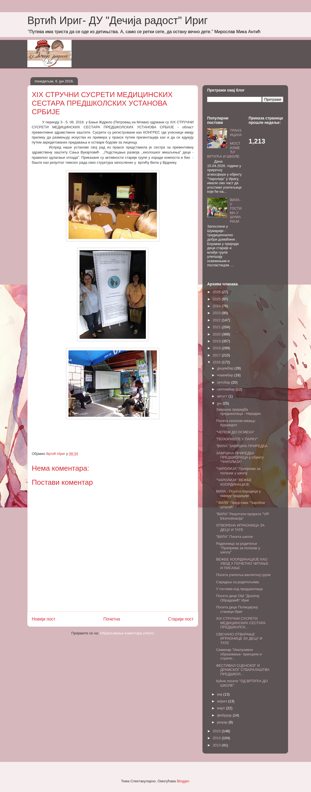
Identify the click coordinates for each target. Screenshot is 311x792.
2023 (217, 313)
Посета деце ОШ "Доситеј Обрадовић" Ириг (237, 598)
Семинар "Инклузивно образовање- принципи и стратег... (239, 654)
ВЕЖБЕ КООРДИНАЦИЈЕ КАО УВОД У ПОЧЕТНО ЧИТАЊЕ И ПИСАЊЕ (242, 563)
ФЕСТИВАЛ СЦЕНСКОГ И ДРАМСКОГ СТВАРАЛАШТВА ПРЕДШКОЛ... (242, 669)
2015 (217, 731)
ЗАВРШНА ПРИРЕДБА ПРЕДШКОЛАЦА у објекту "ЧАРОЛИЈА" (239, 457)
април (222, 701)
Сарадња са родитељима (237, 582)
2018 (217, 348)
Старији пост (181, 619)
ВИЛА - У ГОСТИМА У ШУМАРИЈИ (236, 210)
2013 (217, 745)
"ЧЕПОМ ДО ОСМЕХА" (235, 432)
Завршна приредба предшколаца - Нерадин (238, 411)
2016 (217, 362)
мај (220, 694)
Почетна (111, 619)
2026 (217, 292)
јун (220, 403)
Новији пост (44, 619)
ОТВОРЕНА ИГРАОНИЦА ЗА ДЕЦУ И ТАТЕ (240, 527)
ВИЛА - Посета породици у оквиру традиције (238, 493)
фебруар (225, 715)
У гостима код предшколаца (239, 589)
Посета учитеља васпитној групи (243, 575)
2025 (217, 299)
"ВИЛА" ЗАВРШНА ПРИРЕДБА (241, 446)
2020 (217, 334)
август (222, 396)
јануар (223, 722)
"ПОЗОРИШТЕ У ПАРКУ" (237, 439)
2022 (217, 320)
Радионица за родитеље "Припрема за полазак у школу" (238, 547)
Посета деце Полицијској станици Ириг (237, 609)
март (221, 708)
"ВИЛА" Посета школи (234, 537)
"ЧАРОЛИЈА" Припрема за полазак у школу (238, 471)
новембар (225, 375)
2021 (217, 327)
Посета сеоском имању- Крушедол (236, 423)
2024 (217, 306)
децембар (225, 368)
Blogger (183, 781)
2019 (217, 341)
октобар (224, 382)
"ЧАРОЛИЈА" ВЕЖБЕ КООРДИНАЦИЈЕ (233, 482)
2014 (217, 738)
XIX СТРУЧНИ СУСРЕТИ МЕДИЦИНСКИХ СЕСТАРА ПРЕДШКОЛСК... (240, 622)
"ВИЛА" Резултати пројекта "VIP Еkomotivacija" (242, 516)
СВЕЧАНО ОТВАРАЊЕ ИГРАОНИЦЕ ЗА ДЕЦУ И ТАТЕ (239, 638)
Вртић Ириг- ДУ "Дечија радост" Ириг (117, 20)
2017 (217, 355)
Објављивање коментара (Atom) (127, 633)
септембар (226, 389)
